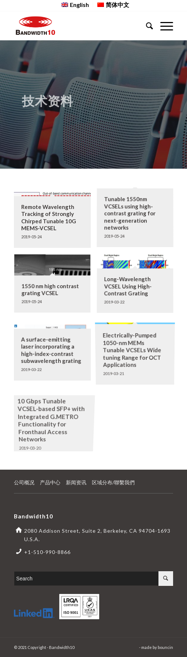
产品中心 (50, 482)
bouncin (165, 647)
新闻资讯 (76, 482)
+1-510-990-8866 (47, 552)
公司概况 (24, 482)
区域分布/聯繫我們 (113, 482)
